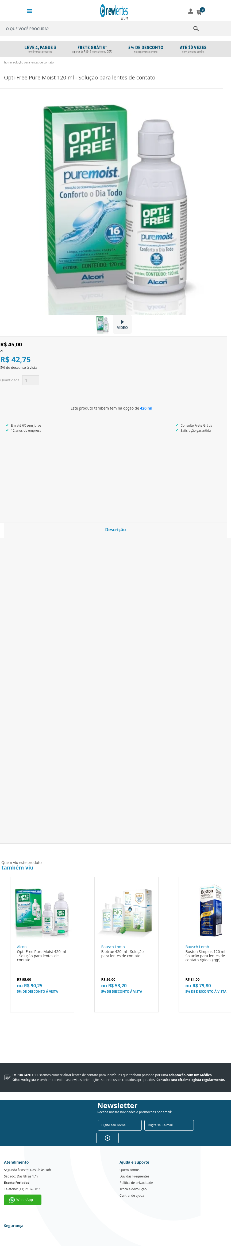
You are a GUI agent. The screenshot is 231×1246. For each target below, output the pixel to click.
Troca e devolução (133, 1189)
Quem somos (130, 1170)
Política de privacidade (136, 1182)
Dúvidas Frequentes (134, 1176)
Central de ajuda (132, 1195)
